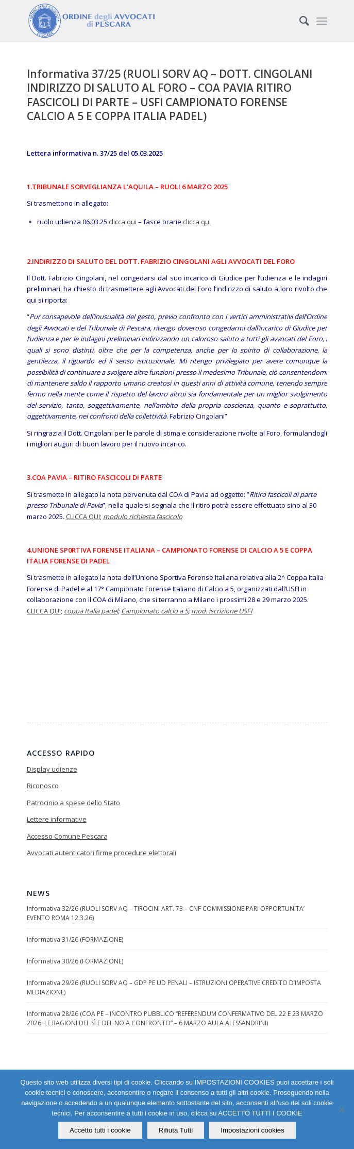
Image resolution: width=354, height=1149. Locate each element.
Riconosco (43, 785)
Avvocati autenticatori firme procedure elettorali (101, 852)
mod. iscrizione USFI (221, 610)
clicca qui (123, 221)
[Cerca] (299, 20)
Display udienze (52, 769)
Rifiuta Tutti (176, 1130)
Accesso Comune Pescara (67, 836)
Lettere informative (57, 819)
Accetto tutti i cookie (100, 1130)
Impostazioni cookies (252, 1130)
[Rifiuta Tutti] (341, 1109)
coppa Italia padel (91, 610)
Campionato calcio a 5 (154, 610)
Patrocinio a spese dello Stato (73, 802)
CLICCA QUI (83, 516)
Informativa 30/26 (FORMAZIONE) (75, 961)
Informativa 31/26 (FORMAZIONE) (75, 939)
